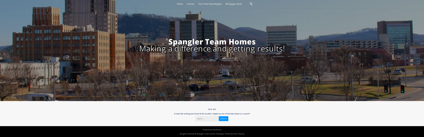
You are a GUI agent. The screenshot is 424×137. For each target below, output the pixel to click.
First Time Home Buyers (210, 4)
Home (180, 4)
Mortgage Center (234, 4)
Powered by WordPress (212, 129)
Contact (190, 4)
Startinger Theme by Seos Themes (230, 134)
